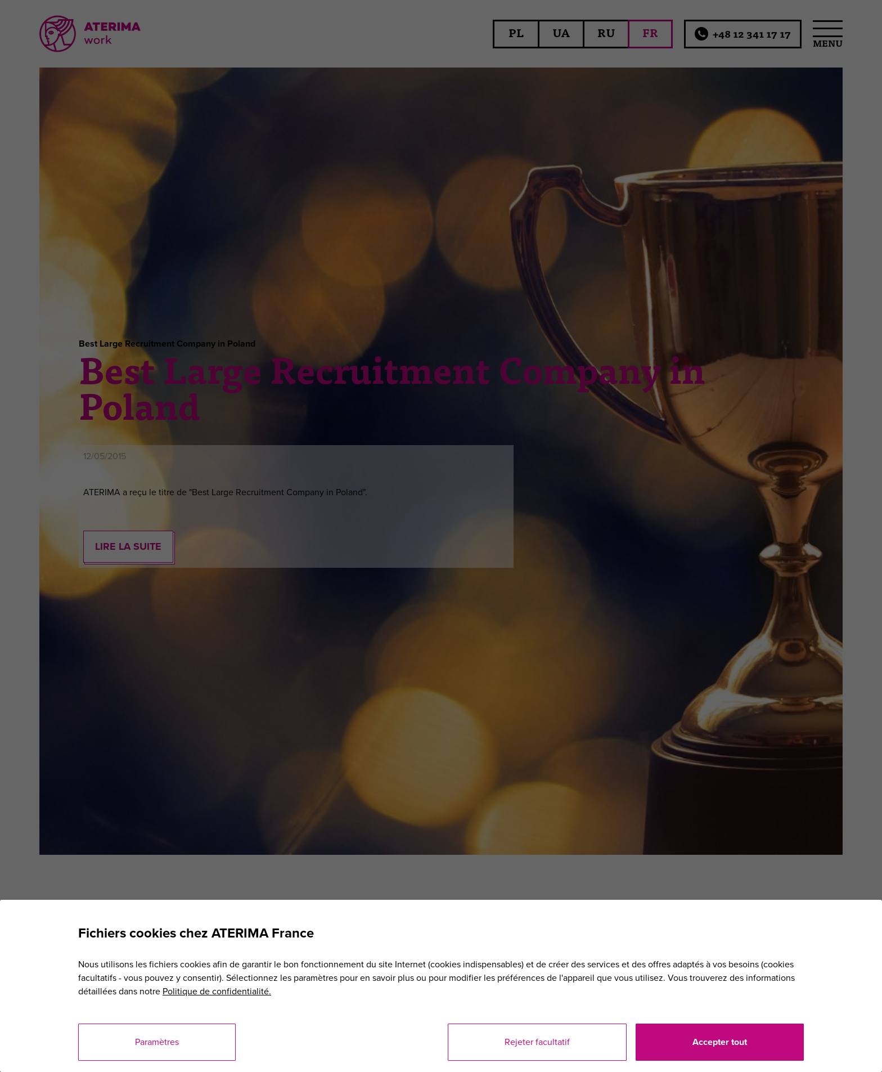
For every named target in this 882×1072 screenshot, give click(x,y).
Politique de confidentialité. (217, 991)
